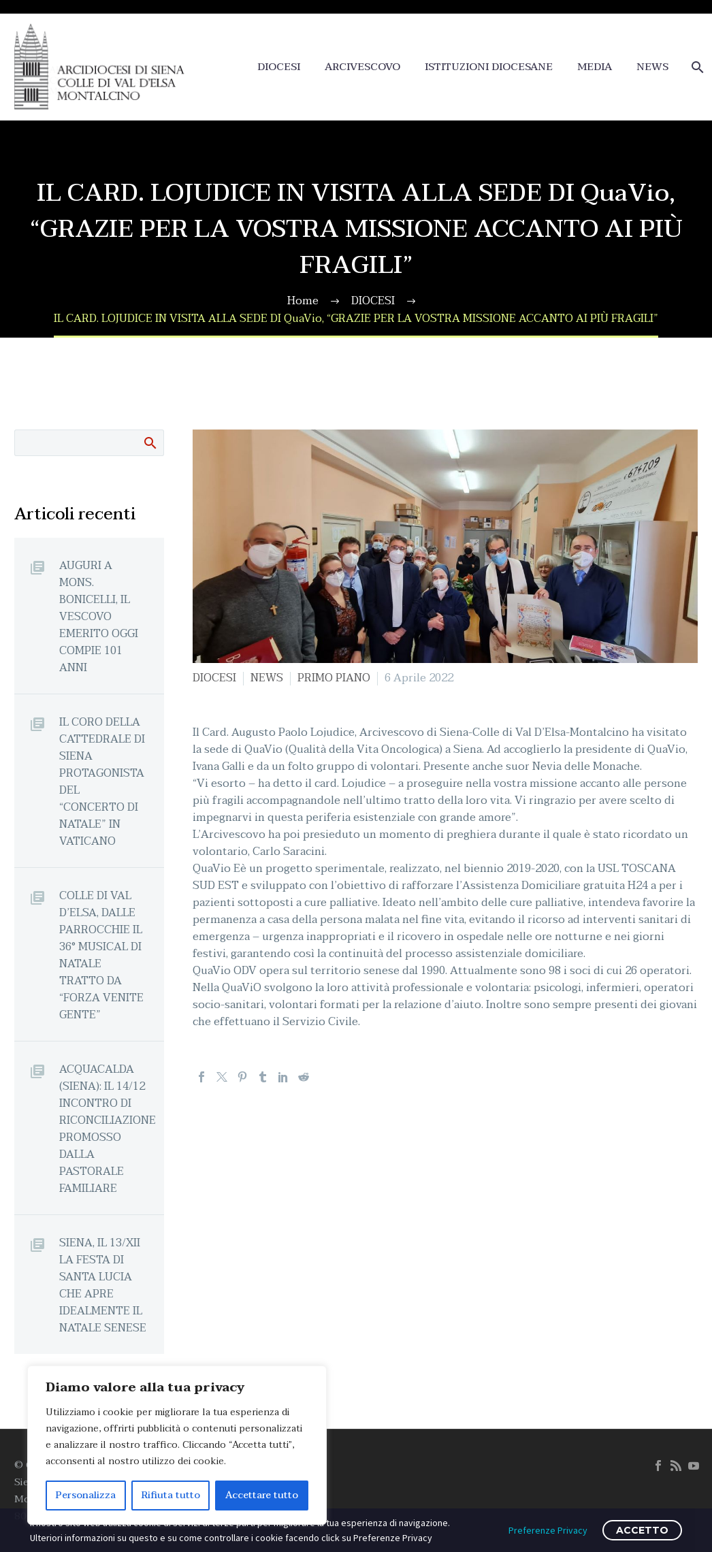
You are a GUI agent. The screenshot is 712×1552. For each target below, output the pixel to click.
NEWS (652, 67)
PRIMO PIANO (333, 678)
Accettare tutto (261, 1495)
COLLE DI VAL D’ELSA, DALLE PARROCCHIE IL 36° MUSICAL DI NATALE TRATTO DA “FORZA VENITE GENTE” (101, 955)
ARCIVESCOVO (362, 67)
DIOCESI (278, 67)
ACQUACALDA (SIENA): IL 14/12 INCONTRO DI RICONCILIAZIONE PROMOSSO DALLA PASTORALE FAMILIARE (107, 1128)
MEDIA (594, 67)
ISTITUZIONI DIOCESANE (489, 67)
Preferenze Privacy (547, 1530)
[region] (177, 1445)
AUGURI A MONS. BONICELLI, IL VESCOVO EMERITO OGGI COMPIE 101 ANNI (98, 616)
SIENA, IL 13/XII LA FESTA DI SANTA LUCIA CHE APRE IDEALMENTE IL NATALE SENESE (102, 1285)
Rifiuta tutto (171, 1495)
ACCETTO (642, 1530)
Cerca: (149, 442)
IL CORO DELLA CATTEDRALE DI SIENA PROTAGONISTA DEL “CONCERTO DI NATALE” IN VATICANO (102, 781)
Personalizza (86, 1495)
